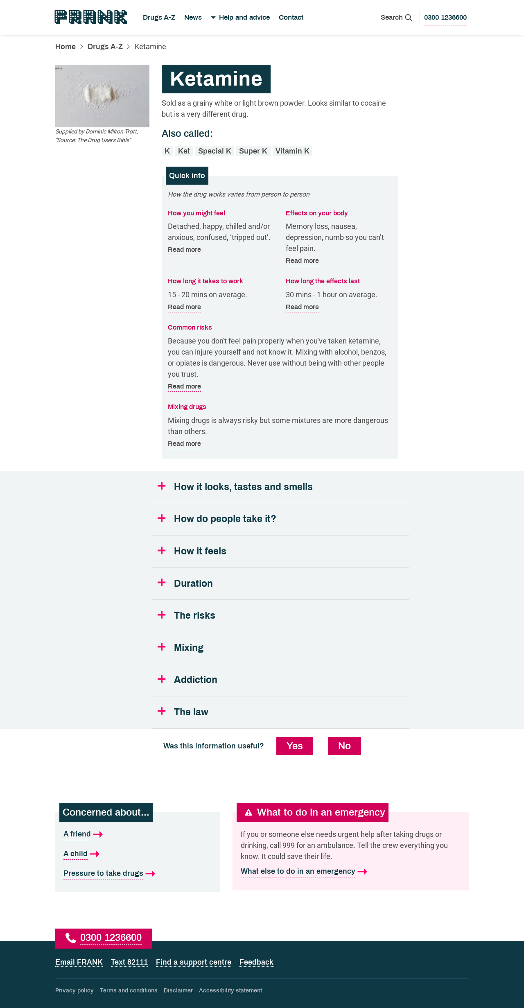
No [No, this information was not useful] (344, 746)
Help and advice (244, 17)
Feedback (256, 962)
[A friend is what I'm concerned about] (137, 834)
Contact (291, 17)
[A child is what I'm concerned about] (137, 854)
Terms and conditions (129, 991)
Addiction (195, 680)
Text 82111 (129, 962)
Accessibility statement (230, 991)
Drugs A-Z (159, 17)
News (193, 17)
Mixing (188, 648)
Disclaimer (178, 991)
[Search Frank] (396, 17)
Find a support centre (193, 962)
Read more (184, 250)
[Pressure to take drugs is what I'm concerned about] (137, 873)
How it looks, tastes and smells (243, 487)
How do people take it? (225, 519)
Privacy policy (74, 991)
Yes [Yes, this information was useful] (295, 746)
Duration (193, 584)
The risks (194, 615)
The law (191, 712)
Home (65, 47)
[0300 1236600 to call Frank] (445, 17)
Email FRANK (79, 962)
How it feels (200, 551)
